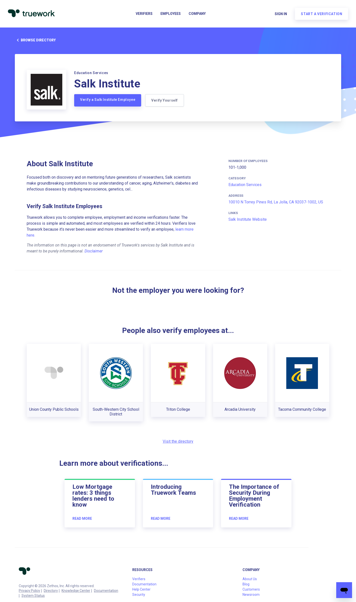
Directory (51, 591)
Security (138, 595)
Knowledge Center (76, 591)
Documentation (106, 591)
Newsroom (251, 595)
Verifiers (144, 14)
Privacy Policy (29, 591)
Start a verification (321, 14)
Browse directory (35, 40)
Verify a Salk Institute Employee (107, 100)
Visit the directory (178, 441)
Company (197, 14)
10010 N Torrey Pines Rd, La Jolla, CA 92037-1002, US (275, 202)
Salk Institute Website (247, 219)
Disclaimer (94, 251)
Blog (246, 584)
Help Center (141, 589)
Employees (170, 14)
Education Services (245, 184)
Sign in (281, 14)
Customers (251, 589)
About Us (250, 579)
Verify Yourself (164, 100)
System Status (33, 596)
